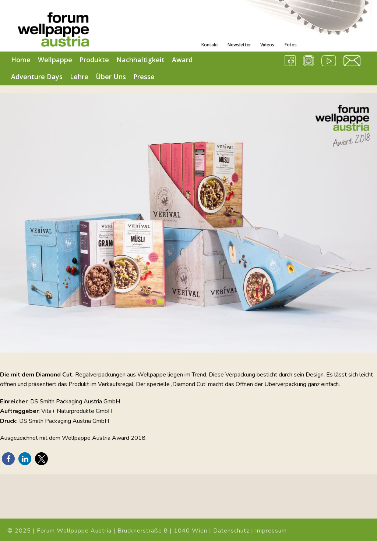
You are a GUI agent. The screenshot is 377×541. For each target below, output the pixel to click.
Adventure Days (37, 76)
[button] (8, 458)
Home (21, 59)
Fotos (290, 45)
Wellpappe (55, 59)
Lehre (79, 76)
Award (182, 59)
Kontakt (209, 45)
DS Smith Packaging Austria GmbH (75, 401)
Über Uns (111, 76)
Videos (267, 45)
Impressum (271, 531)
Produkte (94, 59)
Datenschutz (231, 531)
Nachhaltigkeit (140, 59)
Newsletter (239, 45)
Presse (144, 76)
